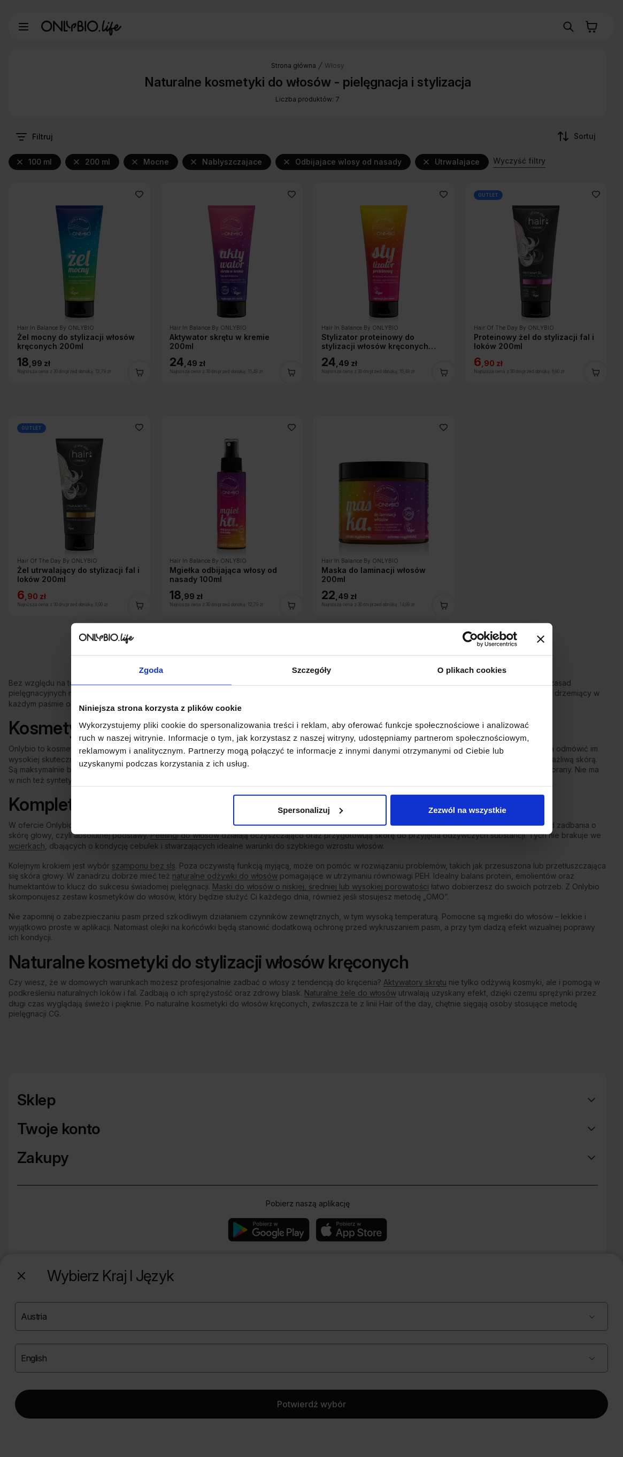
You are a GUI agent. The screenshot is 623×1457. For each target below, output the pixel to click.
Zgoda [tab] (151, 670)
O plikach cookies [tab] (471, 670)
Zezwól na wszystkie (467, 809)
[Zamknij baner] (540, 639)
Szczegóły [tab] (311, 670)
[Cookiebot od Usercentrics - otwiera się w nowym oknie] (470, 639)
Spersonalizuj (310, 809)
